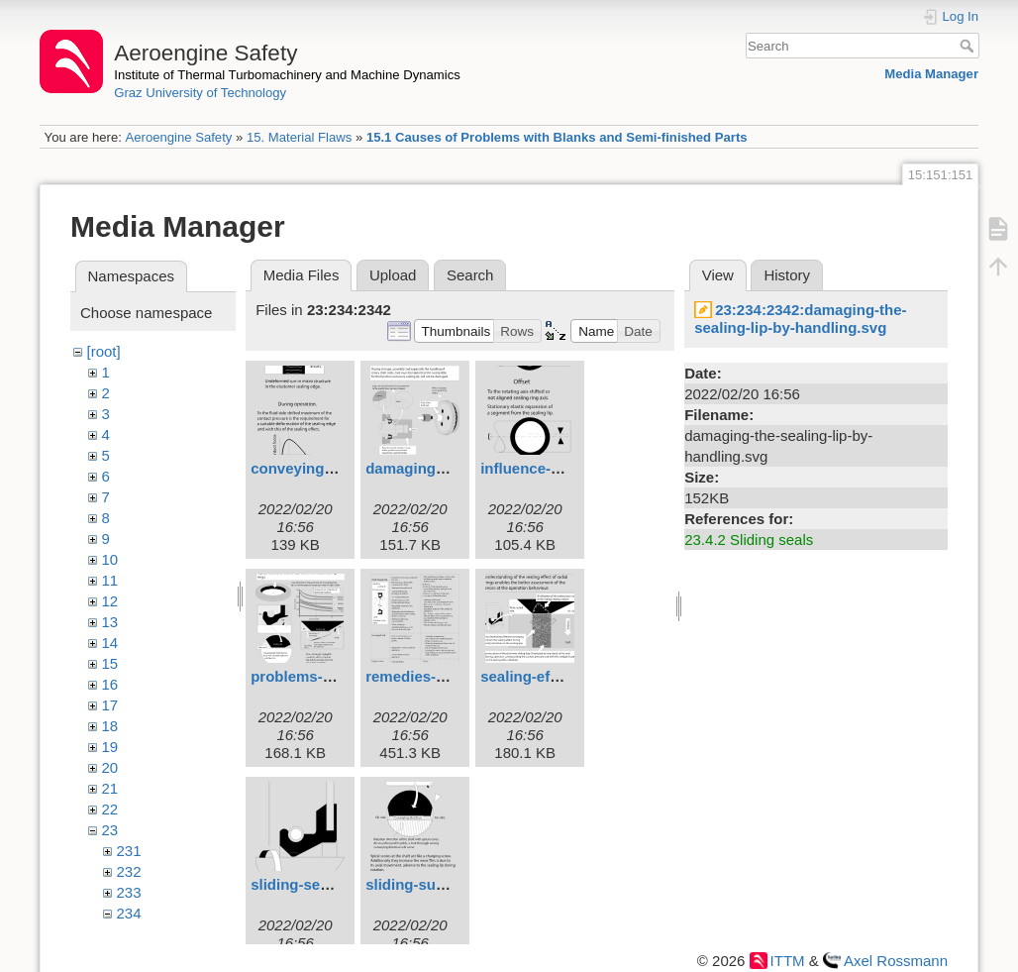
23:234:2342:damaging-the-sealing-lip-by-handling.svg (800, 318)
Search (969, 46)
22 (110, 809)
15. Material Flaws (299, 137)
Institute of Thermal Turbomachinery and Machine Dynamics (287, 74)
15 (110, 663)
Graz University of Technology (200, 92)
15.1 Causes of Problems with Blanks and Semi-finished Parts (557, 137)
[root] (104, 351)
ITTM (787, 960)
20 (110, 767)
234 (129, 913)
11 (110, 580)
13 (110, 621)
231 (129, 850)
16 (110, 684)
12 (110, 601)
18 (110, 725)
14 (110, 642)
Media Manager (931, 73)
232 (129, 871)
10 (110, 559)
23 (110, 829)
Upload (393, 275)
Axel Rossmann (896, 960)
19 (110, 746)
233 (129, 892)
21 (110, 788)
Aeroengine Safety (178, 137)
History (787, 275)
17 (110, 705)
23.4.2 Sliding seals (748, 539)
